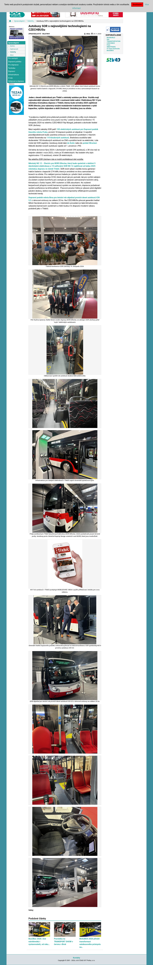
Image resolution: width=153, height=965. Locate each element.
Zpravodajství (19, 21)
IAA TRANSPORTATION (113, 40)
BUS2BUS (110, 50)
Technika (11, 68)
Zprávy (12, 46)
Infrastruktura (13, 75)
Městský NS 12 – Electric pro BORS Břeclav (47, 163)
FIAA (108, 45)
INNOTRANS (111, 47)
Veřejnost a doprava (16, 81)
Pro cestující (13, 58)
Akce (11, 55)
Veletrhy (30, 21)
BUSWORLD (111, 37)
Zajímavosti (14, 49)
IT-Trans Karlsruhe (113, 49)
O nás (10, 78)
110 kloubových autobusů (57, 137)
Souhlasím (137, 4)
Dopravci (11, 71)
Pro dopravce (13, 65)
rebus (87, 34)
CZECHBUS (111, 43)
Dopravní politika (14, 62)
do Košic (71, 143)
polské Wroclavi (90, 143)
